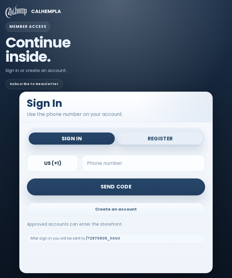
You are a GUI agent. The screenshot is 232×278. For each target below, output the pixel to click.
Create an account (116, 209)
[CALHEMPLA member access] (116, 11)
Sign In (72, 138)
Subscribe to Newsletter (34, 83)
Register (160, 138)
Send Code (116, 186)
